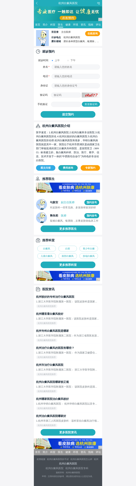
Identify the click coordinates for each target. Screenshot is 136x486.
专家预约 (90, 167)
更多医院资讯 (68, 432)
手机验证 (43, 104)
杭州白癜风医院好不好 (58, 459)
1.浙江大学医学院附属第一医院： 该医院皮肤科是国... (66, 386)
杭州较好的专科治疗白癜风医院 (55, 296)
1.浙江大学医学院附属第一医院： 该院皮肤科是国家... (66, 301)
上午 (56, 60)
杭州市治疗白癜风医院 (49, 364)
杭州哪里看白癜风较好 (49, 313)
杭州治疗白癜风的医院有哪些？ (55, 347)
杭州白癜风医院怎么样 (81, 459)
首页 (38, 24)
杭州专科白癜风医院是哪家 (52, 330)
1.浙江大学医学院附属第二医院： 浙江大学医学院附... (66, 369)
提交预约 (68, 114)
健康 (68, 24)
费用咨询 (68, 167)
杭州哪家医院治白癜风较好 (52, 398)
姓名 (45, 66)
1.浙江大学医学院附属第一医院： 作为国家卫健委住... (66, 352)
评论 (98, 24)
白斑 (67, 248)
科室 (53, 24)
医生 (61, 24)
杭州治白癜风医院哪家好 (51, 415)
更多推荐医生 (68, 228)
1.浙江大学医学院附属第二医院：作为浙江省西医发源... (67, 335)
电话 (45, 76)
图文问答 (46, 167)
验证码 (44, 95)
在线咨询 (92, 33)
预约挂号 (92, 202)
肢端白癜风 (89, 256)
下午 (71, 60)
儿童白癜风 (47, 256)
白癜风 (46, 248)
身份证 (44, 85)
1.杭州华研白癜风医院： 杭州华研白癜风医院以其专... (66, 403)
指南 (91, 24)
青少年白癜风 (89, 249)
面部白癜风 (68, 256)
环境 (76, 24)
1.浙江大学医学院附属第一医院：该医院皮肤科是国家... (67, 318)
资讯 (84, 24)
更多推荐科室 (68, 264)
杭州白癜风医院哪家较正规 (52, 381)
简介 (46, 24)
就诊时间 (43, 60)
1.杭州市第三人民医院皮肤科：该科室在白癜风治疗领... (67, 420)
